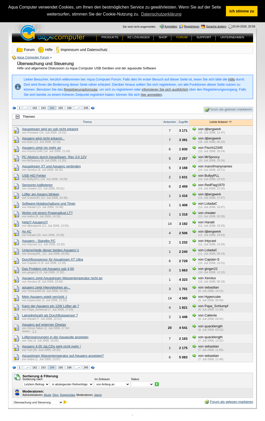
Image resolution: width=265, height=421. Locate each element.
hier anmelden (151, 94)
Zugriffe (183, 121)
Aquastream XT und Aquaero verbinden (51, 166)
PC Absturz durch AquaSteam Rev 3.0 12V (54, 157)
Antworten (169, 121)
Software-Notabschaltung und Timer (49, 203)
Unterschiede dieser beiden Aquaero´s (50, 250)
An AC (27, 231)
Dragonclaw (67, 394)
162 (34, 107)
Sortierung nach (33, 379)
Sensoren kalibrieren (37, 185)
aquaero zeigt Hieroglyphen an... (46, 287)
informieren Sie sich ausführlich (165, 89)
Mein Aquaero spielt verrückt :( (44, 296)
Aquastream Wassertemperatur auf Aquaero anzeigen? (63, 355)
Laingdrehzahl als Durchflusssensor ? (50, 315)
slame (98, 394)
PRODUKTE (110, 37)
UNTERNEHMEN (232, 37)
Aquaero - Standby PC (39, 240)
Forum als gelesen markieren (228, 109)
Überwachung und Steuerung (45, 63)
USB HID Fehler (34, 175)
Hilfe (231, 79)
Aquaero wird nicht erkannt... (43, 138)
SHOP (163, 37)
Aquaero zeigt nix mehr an (41, 147)
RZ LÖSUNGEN (139, 37)
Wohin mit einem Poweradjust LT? (47, 213)
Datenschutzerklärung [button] (161, 14)
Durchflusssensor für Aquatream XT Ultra (52, 259)
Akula (47, 394)
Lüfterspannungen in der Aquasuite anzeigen (55, 337)
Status (135, 379)
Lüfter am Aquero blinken (40, 194)
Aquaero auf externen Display (44, 324)
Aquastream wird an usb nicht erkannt (50, 129)
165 (60, 107)
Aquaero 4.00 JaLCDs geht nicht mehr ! (51, 346)
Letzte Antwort (221, 122)
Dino (55, 394)
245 (86, 107)
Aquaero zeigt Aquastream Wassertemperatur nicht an (62, 278)
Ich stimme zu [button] (242, 11)
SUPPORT (204, 37)
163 (43, 107)
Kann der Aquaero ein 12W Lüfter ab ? (50, 306)
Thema (87, 121)
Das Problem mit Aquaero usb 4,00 (48, 268)
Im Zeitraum (102, 379)
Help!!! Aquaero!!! (35, 222)
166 (69, 107)
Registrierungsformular (81, 89)
